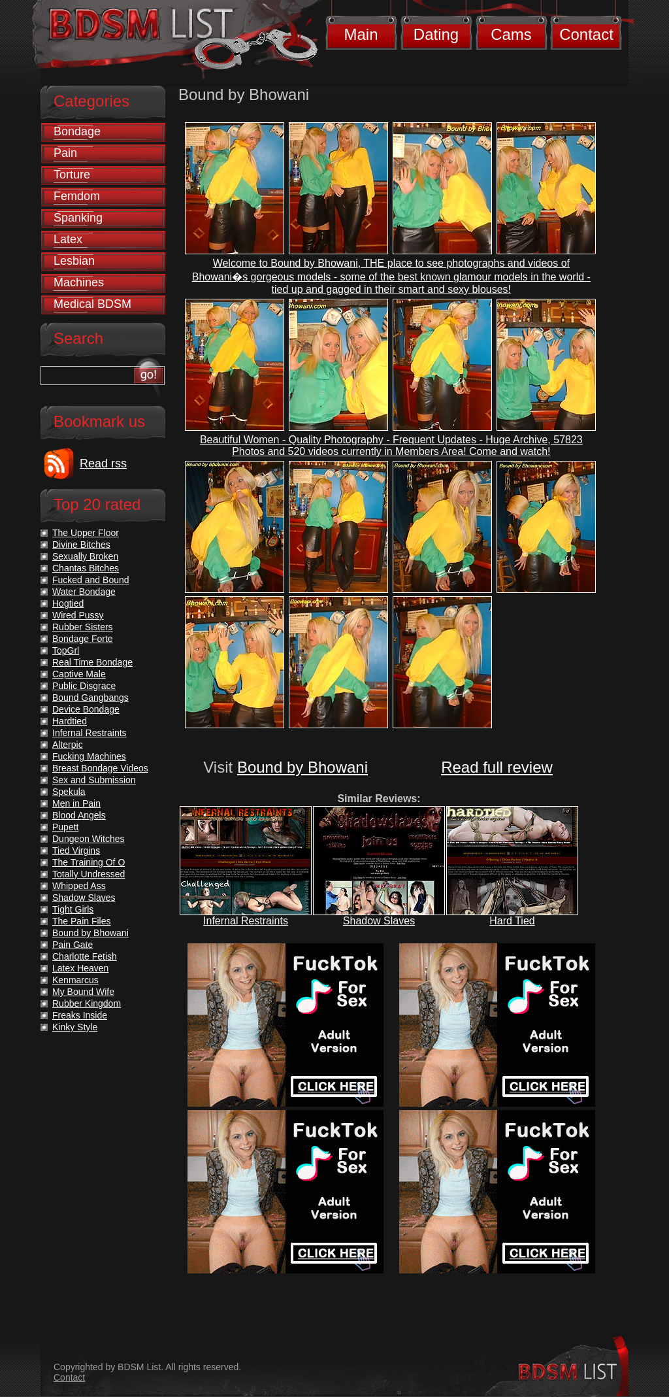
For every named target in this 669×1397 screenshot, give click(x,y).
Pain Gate (72, 944)
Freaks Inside (79, 1015)
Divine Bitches (81, 544)
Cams (511, 34)
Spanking (78, 217)
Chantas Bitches (85, 568)
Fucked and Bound (90, 580)
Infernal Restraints (245, 920)
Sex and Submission (94, 780)
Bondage (77, 131)
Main (361, 34)
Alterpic (67, 744)
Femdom (77, 196)
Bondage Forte (82, 638)
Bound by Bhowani (302, 767)
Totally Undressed (88, 874)
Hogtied (68, 603)
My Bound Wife (83, 991)
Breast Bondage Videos (100, 768)
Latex (68, 239)
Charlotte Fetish (84, 956)
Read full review (497, 767)
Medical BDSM (92, 304)
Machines (79, 282)
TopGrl (65, 650)
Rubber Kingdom (86, 1003)
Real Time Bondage (92, 662)
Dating (436, 34)
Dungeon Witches (88, 838)
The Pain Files (81, 921)
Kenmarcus (75, 980)
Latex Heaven (80, 968)
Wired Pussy (78, 615)
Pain (65, 153)
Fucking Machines (89, 756)
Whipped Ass (79, 886)
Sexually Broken (85, 556)
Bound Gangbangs (90, 697)
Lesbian (74, 260)
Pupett (65, 827)
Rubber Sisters (82, 627)
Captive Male (79, 674)
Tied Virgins (76, 850)
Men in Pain (76, 803)
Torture (72, 174)
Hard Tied (511, 920)
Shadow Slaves (379, 920)
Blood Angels (79, 815)
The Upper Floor (85, 533)
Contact (586, 34)
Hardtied (69, 721)
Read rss (103, 463)
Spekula (69, 791)
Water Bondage (84, 591)
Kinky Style (74, 1027)
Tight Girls (72, 909)
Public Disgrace (84, 686)
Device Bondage (86, 709)
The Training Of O (88, 862)
